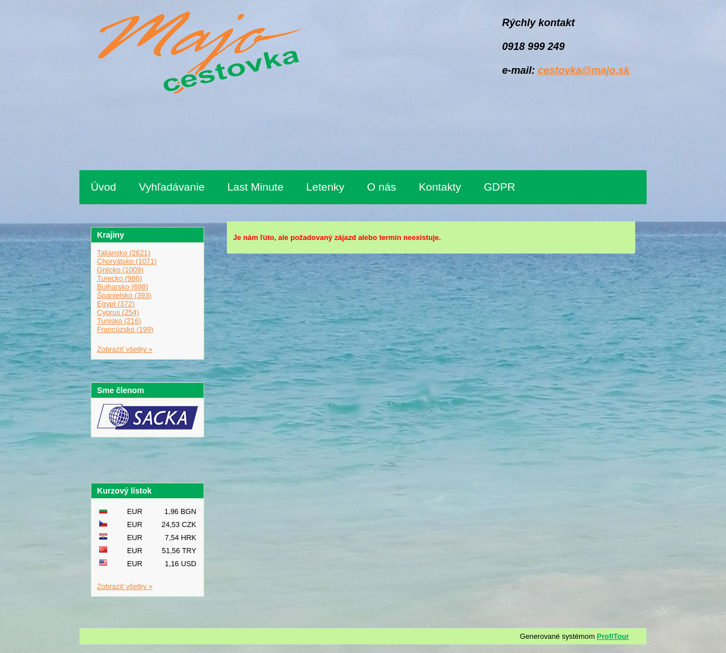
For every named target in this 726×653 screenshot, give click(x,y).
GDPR (499, 187)
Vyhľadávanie (172, 187)
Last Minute (255, 187)
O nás (381, 187)
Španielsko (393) (124, 295)
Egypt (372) (115, 304)
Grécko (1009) (120, 270)
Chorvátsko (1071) (127, 261)
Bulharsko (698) (122, 287)
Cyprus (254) (118, 312)
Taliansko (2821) (123, 252)
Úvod (103, 187)
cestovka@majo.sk (584, 70)
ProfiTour (613, 636)
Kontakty (440, 187)
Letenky (325, 187)
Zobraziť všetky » (125, 349)
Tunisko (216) (119, 321)
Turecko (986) (119, 278)
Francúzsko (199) (125, 329)
